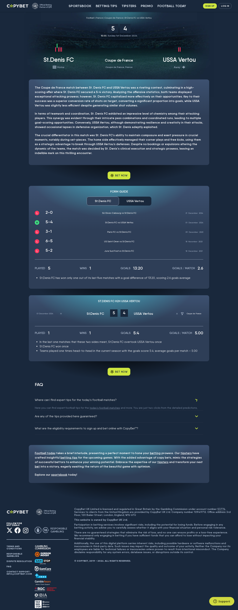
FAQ (9, 562)
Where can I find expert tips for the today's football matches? (76, 400)
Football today (171, 6)
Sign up (210, 5)
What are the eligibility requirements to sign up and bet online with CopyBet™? (86, 424)
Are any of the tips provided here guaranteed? (66, 412)
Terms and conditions (14, 543)
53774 (221, 504)
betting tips (68, 453)
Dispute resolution (19, 557)
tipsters (186, 449)
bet (37, 462)
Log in (225, 5)
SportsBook (80, 6)
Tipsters (129, 6)
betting (155, 449)
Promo (147, 6)
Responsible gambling (14, 550)
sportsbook (59, 470)
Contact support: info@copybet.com (19, 568)
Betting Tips (106, 6)
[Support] (221, 601)
